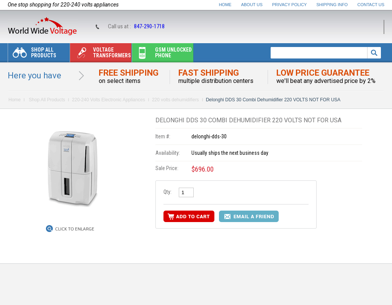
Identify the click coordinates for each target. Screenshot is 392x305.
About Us (252, 4)
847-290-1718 (149, 26)
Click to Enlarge (74, 229)
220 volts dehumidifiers (175, 99)
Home (225, 4)
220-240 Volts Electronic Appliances (108, 99)
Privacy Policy (289, 4)
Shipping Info (332, 4)
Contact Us (371, 4)
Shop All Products (32, 54)
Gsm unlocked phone (162, 54)
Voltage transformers (100, 54)
